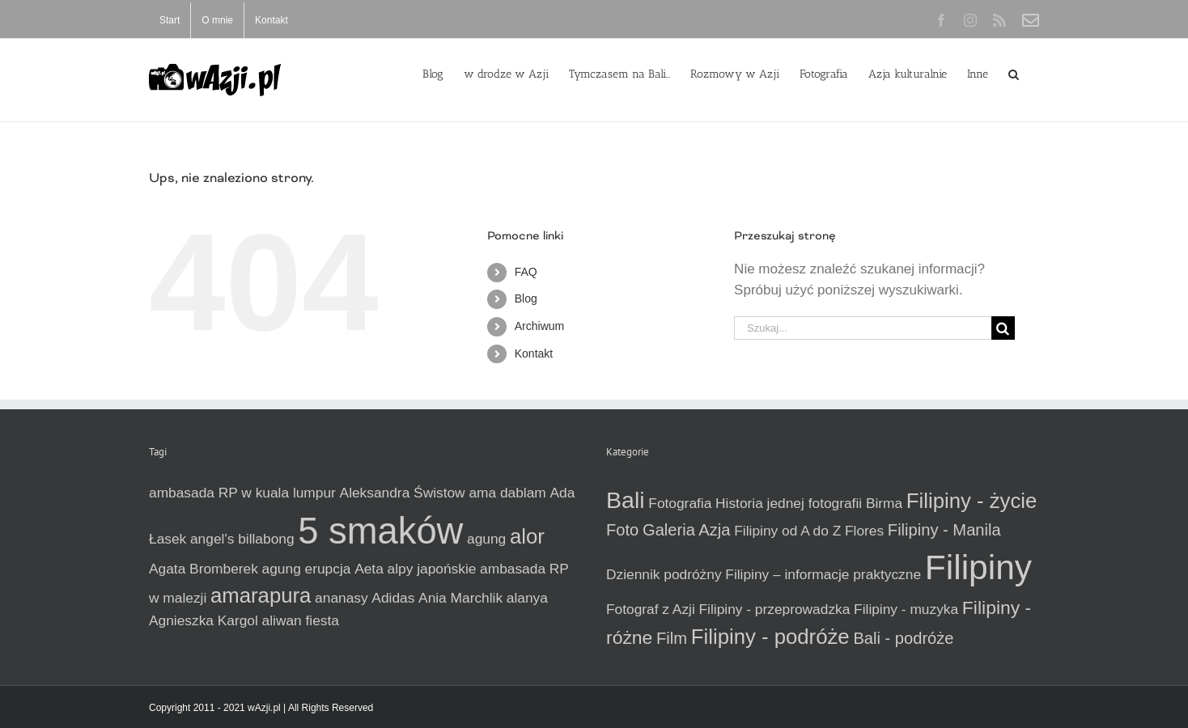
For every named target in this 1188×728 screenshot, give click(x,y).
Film (671, 638)
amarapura (260, 595)
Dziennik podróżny (664, 574)
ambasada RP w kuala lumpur (242, 493)
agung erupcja (306, 569)
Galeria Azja (687, 530)
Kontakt (534, 353)
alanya (527, 598)
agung (486, 539)
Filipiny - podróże (770, 636)
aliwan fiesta (300, 620)
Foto (622, 530)
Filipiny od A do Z (787, 531)
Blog (526, 298)
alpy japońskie (432, 569)
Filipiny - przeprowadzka (775, 609)
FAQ (526, 271)
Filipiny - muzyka (906, 609)
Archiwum (539, 326)
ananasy (341, 598)
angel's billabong (242, 539)
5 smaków (380, 531)
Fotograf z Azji (650, 609)
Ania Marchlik (460, 598)
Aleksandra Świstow (402, 493)
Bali (625, 500)
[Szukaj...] (862, 328)
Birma (884, 503)
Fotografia (679, 503)
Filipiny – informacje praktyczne (823, 574)
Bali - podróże (903, 638)
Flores (864, 531)
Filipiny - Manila (944, 530)
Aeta (369, 569)
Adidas (392, 598)
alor (527, 536)
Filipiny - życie (971, 500)
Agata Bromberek (203, 569)
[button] (1013, 73)
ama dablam (507, 493)
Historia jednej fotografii (788, 503)
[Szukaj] (1003, 328)
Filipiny (978, 567)
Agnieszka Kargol (203, 620)
